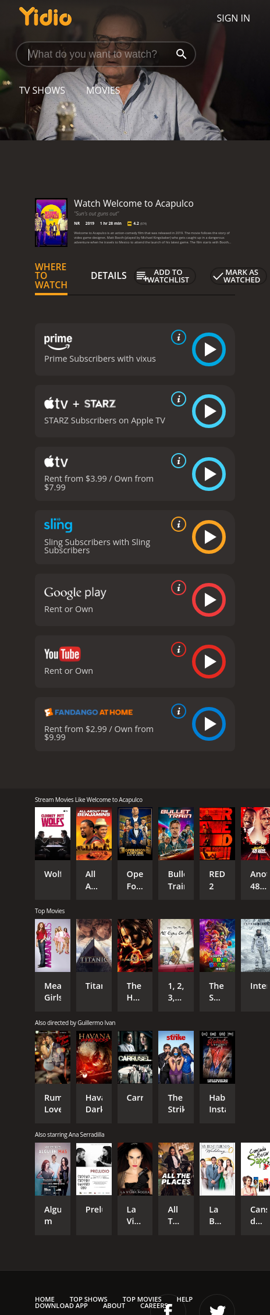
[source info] (176, 337)
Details (109, 275)
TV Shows (42, 90)
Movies (103, 90)
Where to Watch (51, 276)
